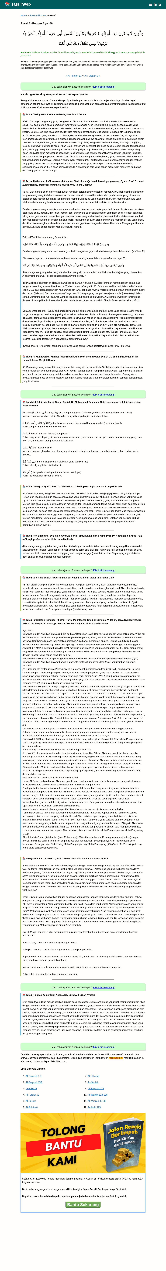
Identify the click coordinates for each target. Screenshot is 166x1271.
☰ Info (155, 4)
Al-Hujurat (31, 1101)
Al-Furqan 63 (32, 1094)
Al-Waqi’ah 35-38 (96, 1101)
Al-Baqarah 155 (34, 1082)
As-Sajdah (93, 1082)
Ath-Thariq (93, 1076)
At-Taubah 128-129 (98, 1094)
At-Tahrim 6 (32, 1107)
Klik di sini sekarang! (104, 87)
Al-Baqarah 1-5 (33, 1076)
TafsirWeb (21, 4)
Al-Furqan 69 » (92, 75)
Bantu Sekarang (83, 1204)
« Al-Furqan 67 (73, 75)
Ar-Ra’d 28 (31, 1088)
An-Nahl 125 (94, 1107)
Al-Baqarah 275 (96, 1088)
